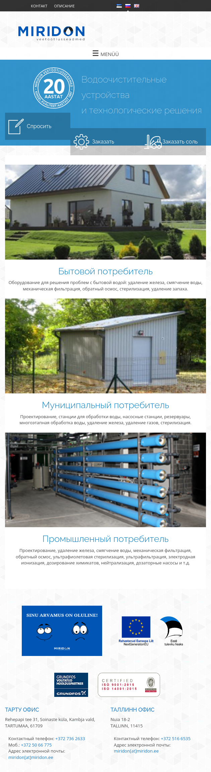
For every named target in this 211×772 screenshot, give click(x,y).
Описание (64, 5)
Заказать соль (180, 142)
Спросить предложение (45, 131)
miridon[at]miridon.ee (30, 757)
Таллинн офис (132, 710)
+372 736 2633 (70, 738)
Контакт (39, 5)
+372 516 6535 (176, 738)
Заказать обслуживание (111, 147)
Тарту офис (22, 710)
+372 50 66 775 (36, 745)
